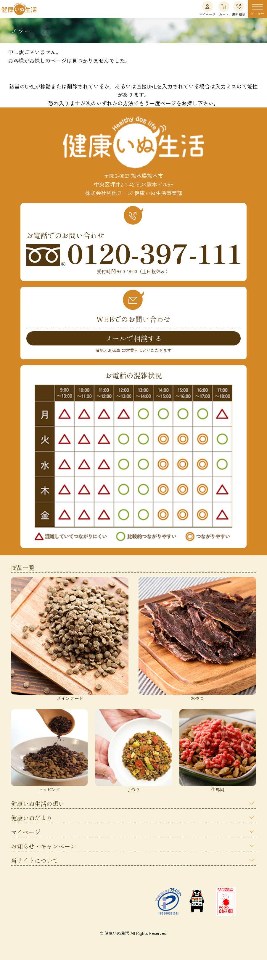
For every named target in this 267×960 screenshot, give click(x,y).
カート (223, 9)
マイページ (207, 9)
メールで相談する (133, 338)
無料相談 (238, 9)
